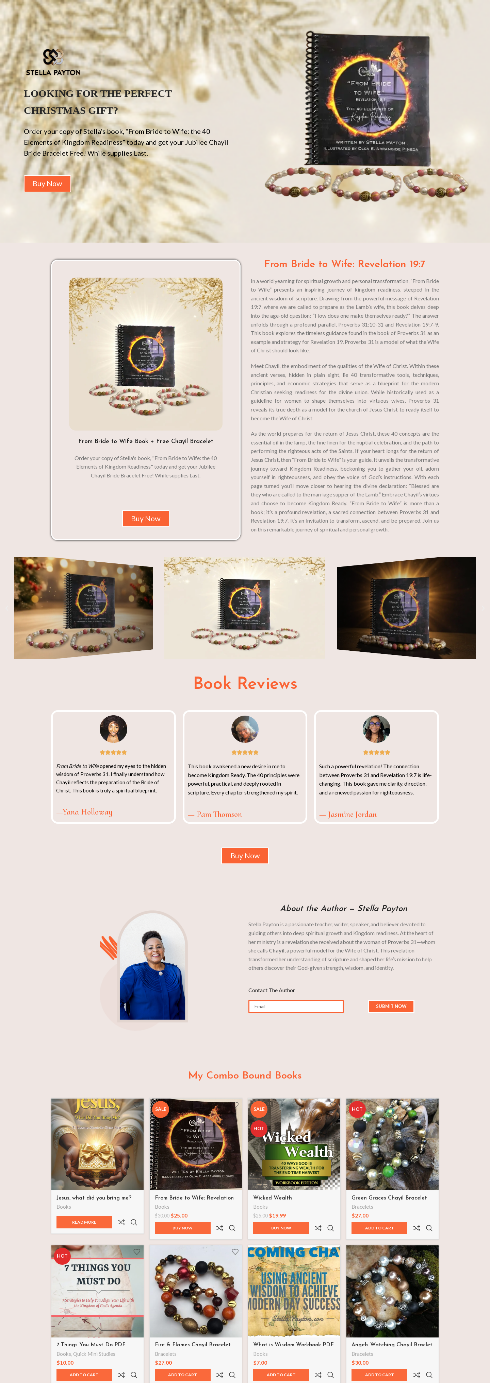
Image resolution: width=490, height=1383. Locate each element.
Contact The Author (271, 1000)
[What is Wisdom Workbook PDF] (294, 1287)
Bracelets (366, 1214)
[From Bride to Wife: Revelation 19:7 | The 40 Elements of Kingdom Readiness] (195, 1153)
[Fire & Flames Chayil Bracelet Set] (195, 1287)
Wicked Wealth (275, 1205)
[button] (6, 616)
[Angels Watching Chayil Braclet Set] (394, 1287)
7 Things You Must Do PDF (91, 1339)
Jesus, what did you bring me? (93, 1205)
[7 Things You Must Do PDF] (95, 1287)
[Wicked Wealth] (294, 1153)
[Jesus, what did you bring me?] (95, 1153)
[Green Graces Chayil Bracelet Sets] (394, 1153)
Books (63, 1214)
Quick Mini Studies (94, 1348)
